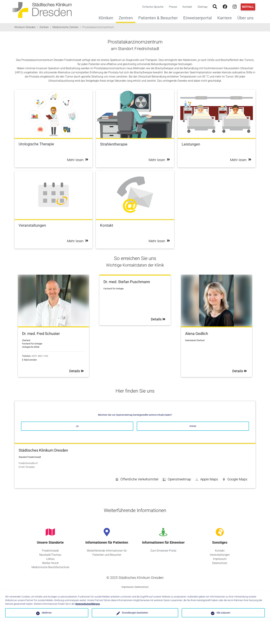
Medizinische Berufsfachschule (50, 567)
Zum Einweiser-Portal (163, 550)
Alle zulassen (223, 612)
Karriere (226, 17)
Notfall (248, 6)
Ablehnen (47, 612)
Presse (173, 6)
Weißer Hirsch (50, 563)
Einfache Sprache (152, 6)
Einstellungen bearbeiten (135, 612)
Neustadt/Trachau (50, 554)
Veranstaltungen (220, 554)
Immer (192, 426)
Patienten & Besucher (159, 17)
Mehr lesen (77, 160)
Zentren (126, 18)
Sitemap (202, 6)
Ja (77, 426)
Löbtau (50, 559)
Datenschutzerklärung (87, 603)
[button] (234, 480)
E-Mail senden (29, 359)
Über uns (246, 17)
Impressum (220, 559)
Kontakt (187, 6)
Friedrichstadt (50, 550)
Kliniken (107, 17)
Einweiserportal (199, 17)
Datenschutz (219, 563)
